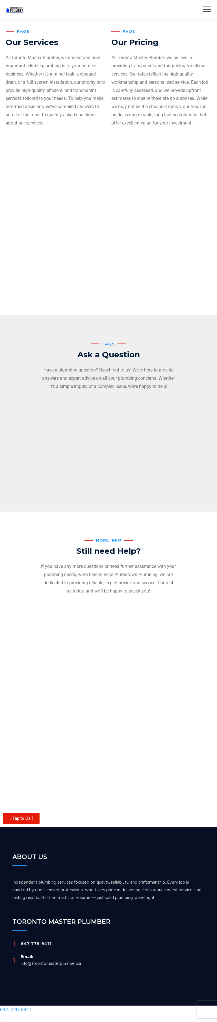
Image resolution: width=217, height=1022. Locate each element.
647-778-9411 (36, 943)
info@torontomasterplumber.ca (51, 963)
